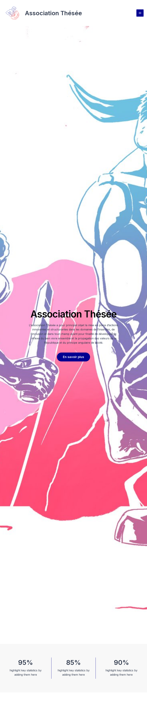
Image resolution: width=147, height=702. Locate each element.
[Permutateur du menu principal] (140, 13)
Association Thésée (53, 13)
